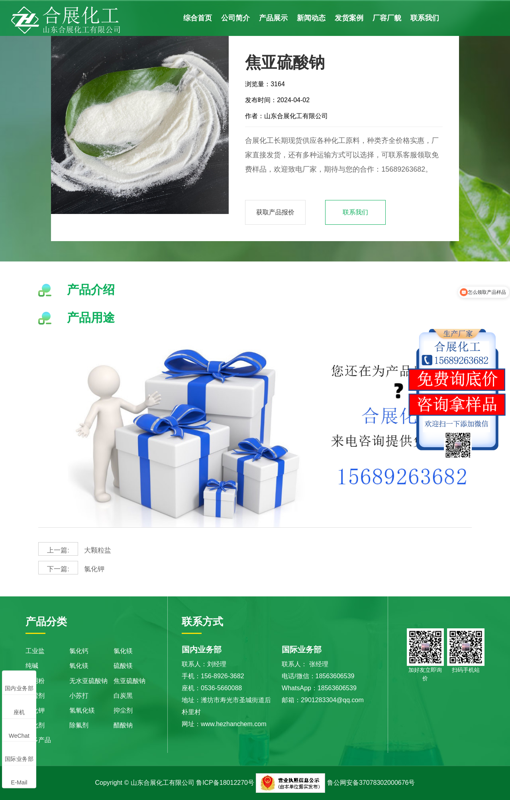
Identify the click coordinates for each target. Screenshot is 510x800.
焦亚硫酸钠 (129, 680)
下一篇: (58, 569)
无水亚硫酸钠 (88, 680)
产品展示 (273, 18)
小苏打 (78, 695)
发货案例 (349, 18)
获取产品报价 (275, 212)
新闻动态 (311, 18)
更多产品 (38, 740)
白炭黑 (123, 695)
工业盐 (35, 651)
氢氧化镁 (82, 710)
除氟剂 (78, 725)
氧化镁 (78, 665)
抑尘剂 (123, 710)
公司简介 (235, 18)
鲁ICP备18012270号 (225, 782)
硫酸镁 (123, 665)
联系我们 (424, 18)
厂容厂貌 (387, 18)
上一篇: (58, 550)
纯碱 (32, 665)
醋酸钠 (123, 725)
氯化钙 (78, 651)
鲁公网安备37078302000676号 (371, 782)
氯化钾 (72, 567)
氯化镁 (123, 651)
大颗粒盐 (75, 549)
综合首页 (197, 18)
